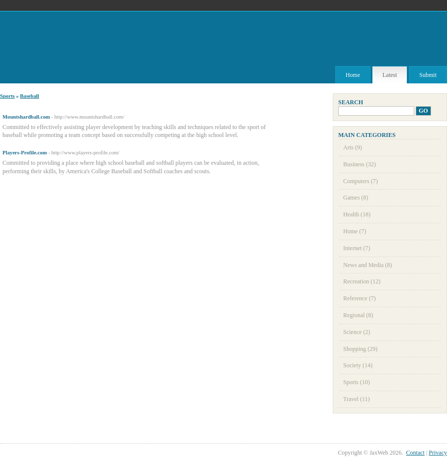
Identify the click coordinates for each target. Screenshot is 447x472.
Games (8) (355, 197)
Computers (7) (360, 181)
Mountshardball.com (26, 117)
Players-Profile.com (24, 152)
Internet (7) (356, 248)
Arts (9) (352, 147)
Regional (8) (358, 315)
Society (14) (357, 365)
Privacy (438, 452)
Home (353, 74)
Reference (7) (359, 298)
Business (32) (359, 164)
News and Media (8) (367, 265)
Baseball (29, 96)
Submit (428, 74)
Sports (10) (356, 382)
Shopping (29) (360, 348)
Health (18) (357, 214)
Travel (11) (356, 399)
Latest (389, 74)
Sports (7, 96)
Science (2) (356, 332)
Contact (415, 452)
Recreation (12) (361, 281)
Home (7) (354, 231)
